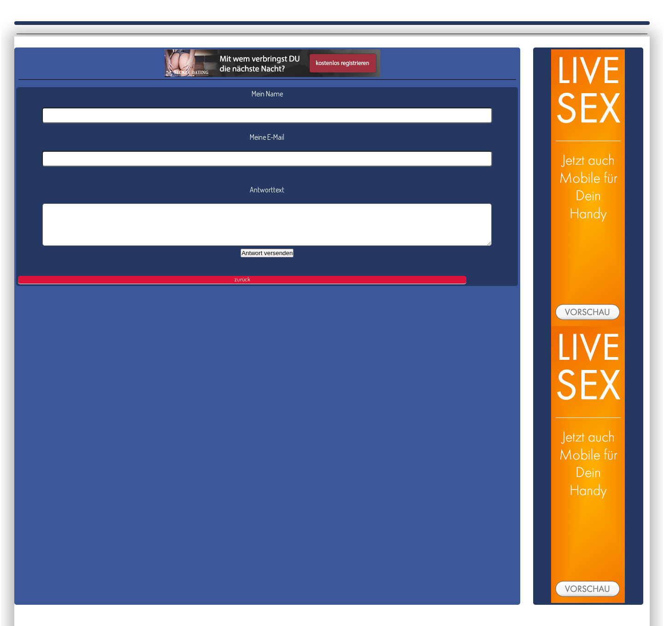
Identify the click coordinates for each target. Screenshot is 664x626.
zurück (242, 279)
